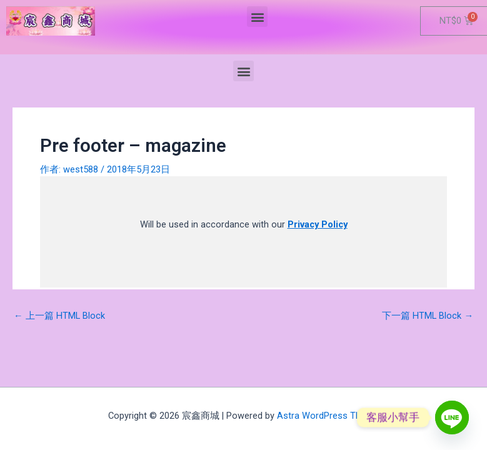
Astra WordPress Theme (328, 415)
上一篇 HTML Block (59, 316)
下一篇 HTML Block (427, 316)
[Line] (452, 417)
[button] (257, 16)
